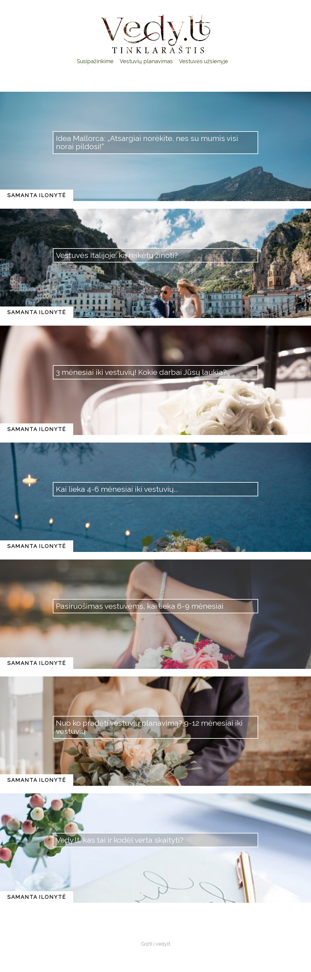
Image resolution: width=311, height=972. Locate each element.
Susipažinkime (95, 61)
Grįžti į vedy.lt (155, 944)
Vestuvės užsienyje (203, 61)
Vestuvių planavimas (146, 61)
